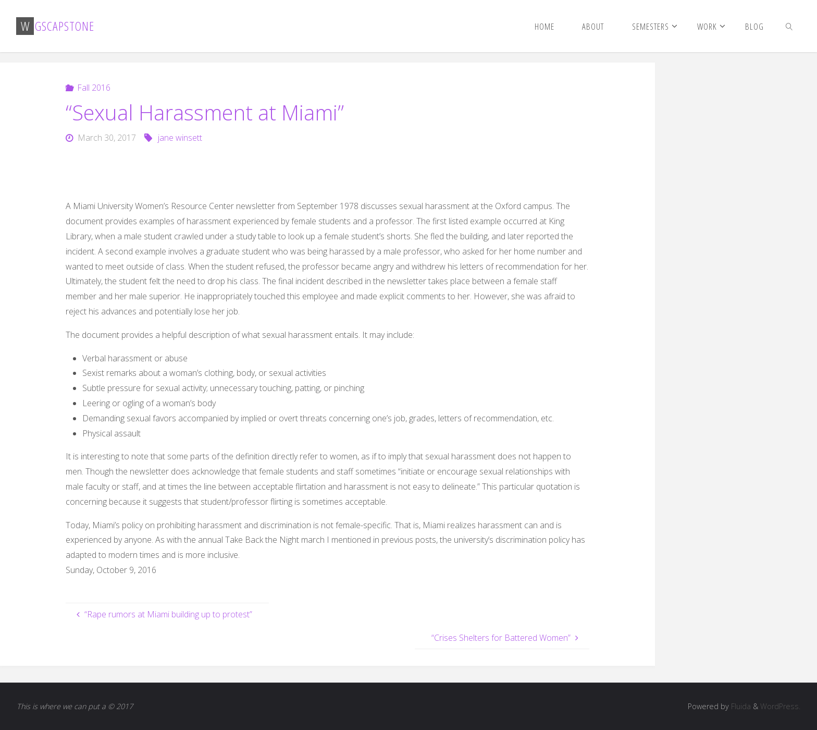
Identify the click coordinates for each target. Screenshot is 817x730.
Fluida (740, 706)
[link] (788, 26)
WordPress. (780, 706)
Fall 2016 (93, 87)
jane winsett (180, 137)
